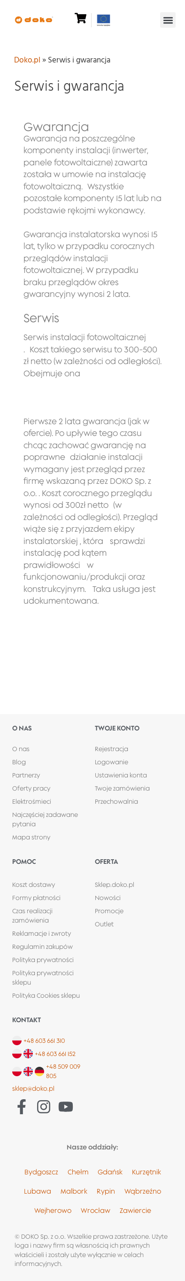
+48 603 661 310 (44, 1040)
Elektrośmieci (31, 801)
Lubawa (37, 1191)
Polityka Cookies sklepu (46, 995)
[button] (168, 20)
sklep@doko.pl (33, 1088)
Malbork (74, 1191)
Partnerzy (26, 775)
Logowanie (111, 762)
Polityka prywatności (43, 959)
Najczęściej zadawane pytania (45, 819)
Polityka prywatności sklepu (43, 977)
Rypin (106, 1191)
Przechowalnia (116, 801)
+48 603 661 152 (55, 1053)
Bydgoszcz (41, 1172)
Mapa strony (31, 837)
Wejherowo (52, 1210)
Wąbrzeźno (142, 1191)
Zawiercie (135, 1210)
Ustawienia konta (121, 775)
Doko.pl (27, 60)
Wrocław (95, 1210)
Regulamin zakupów (42, 946)
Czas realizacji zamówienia (32, 915)
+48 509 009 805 (63, 1071)
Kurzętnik (146, 1172)
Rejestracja (111, 749)
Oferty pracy (31, 788)
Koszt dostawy (33, 884)
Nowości (108, 897)
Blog (19, 762)
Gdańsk (110, 1172)
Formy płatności (36, 897)
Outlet (104, 924)
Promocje (109, 911)
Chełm (78, 1172)
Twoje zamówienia (122, 788)
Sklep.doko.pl (114, 884)
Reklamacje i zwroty (41, 933)
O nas (21, 749)
